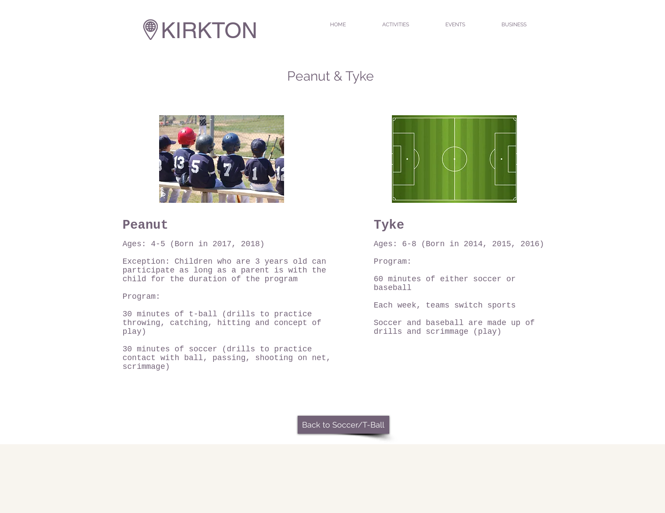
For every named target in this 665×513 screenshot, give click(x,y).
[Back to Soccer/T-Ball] (343, 425)
